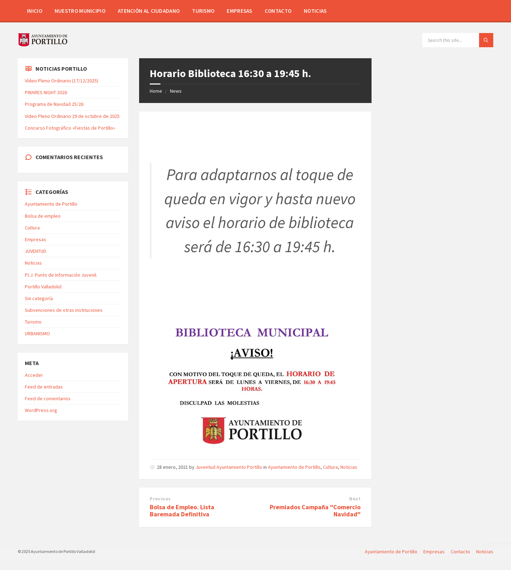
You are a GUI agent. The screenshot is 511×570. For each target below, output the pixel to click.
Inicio (34, 10)
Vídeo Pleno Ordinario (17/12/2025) (61, 80)
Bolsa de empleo (43, 216)
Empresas (239, 10)
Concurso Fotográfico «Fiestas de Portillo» (70, 128)
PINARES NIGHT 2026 (46, 92)
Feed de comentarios (48, 398)
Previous (160, 499)
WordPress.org (41, 410)
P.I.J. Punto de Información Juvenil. (61, 275)
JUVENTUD (35, 251)
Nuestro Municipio (80, 10)
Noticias (315, 10)
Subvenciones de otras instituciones (64, 310)
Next (355, 499)
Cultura (330, 467)
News (176, 91)
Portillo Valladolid (43, 286)
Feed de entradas (44, 387)
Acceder (34, 375)
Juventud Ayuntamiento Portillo (229, 467)
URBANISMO (37, 333)
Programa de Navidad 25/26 (54, 104)
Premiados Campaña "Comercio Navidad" (315, 511)
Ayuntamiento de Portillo (294, 467)
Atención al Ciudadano (149, 10)
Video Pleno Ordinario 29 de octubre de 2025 (72, 116)
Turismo (203, 10)
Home (156, 91)
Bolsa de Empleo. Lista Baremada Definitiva (182, 511)
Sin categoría (39, 298)
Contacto (278, 10)
